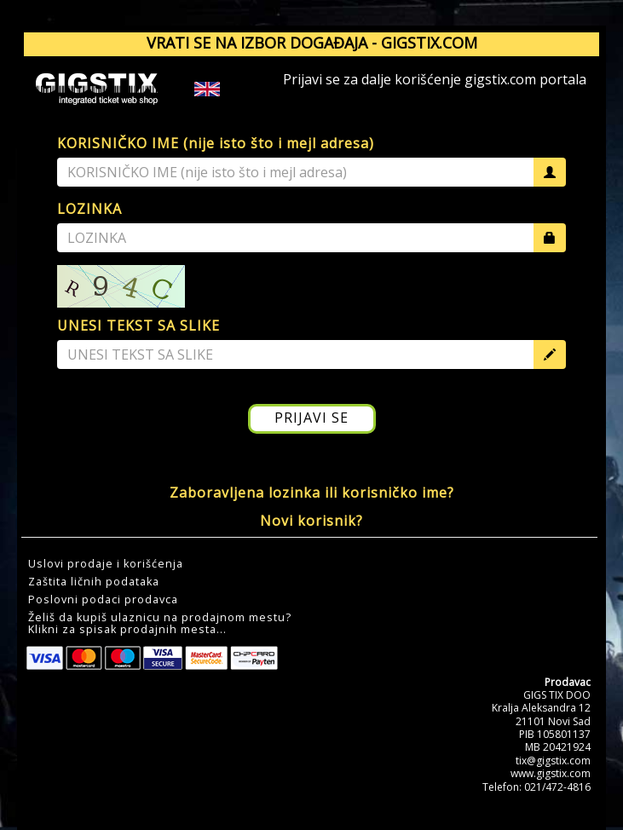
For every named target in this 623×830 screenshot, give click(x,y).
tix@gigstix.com (553, 760)
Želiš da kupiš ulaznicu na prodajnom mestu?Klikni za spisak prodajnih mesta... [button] (159, 624)
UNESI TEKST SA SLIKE (138, 325)
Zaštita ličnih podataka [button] (93, 582)
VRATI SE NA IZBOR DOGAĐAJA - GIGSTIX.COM (312, 42)
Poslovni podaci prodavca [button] (103, 600)
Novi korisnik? (311, 520)
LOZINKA (89, 208)
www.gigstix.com (551, 773)
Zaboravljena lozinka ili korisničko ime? (312, 492)
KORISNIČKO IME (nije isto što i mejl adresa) (215, 143)
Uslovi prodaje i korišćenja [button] (105, 564)
